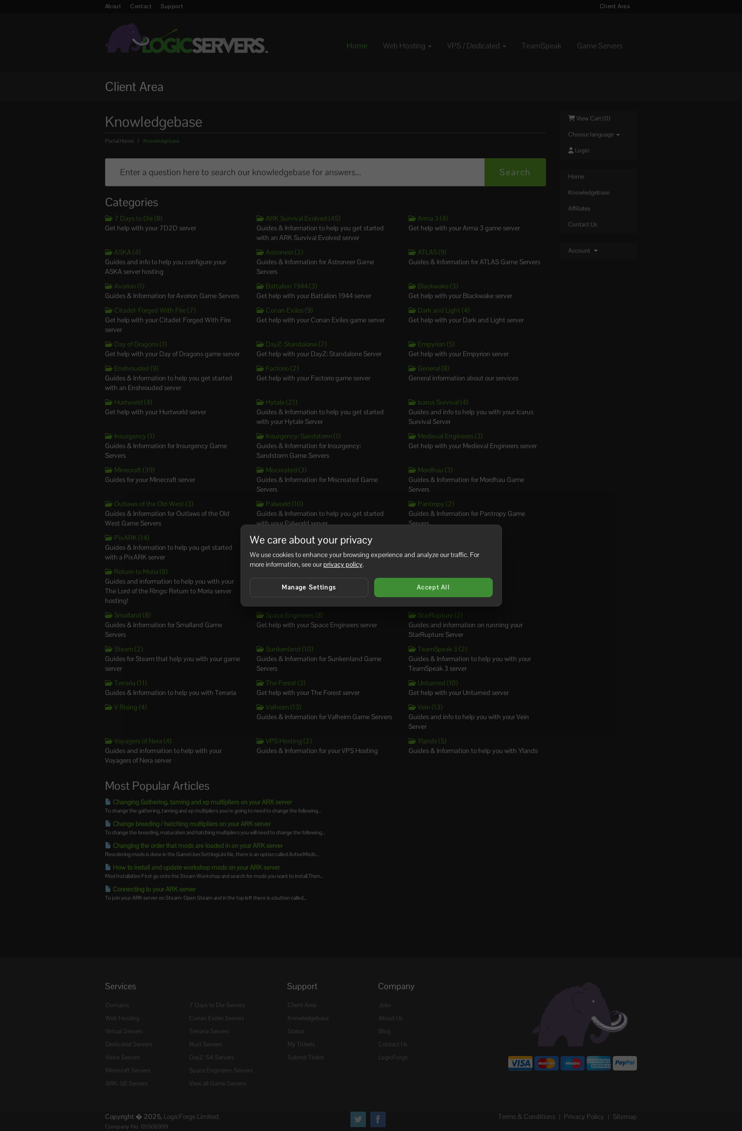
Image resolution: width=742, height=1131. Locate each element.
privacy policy (343, 564)
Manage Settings (309, 587)
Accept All (433, 587)
